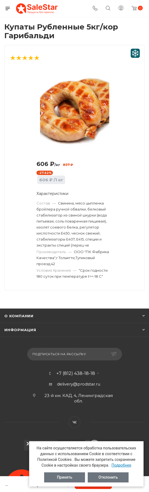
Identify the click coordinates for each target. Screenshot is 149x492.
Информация (20, 330)
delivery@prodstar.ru (78, 384)
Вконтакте (74, 422)
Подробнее (121, 465)
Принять (64, 477)
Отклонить (108, 477)
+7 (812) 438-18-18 (75, 373)
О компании (19, 316)
